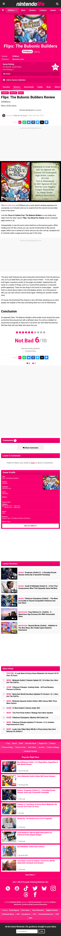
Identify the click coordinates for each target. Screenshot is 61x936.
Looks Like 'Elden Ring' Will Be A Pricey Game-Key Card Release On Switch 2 (30, 730)
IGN (18, 914)
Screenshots (29, 87)
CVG (57, 914)
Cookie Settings (53, 747)
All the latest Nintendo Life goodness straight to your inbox (30, 926)
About (14, 743)
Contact (53, 743)
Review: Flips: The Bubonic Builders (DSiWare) (16, 518)
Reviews (17, 87)
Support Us (43, 743)
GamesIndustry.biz (46, 914)
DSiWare (15, 56)
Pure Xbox (25, 910)
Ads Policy (32, 747)
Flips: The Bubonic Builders (30, 48)
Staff (21, 743)
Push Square (14, 910)
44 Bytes (53, 902)
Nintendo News (8, 914)
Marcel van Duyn (20, 116)
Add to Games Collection (14, 80)
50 (14, 605)
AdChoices (17, 904)
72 (14, 578)
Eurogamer (26, 914)
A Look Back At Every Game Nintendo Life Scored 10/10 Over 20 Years (32, 674)
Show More (30, 875)
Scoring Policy (30, 351)
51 (14, 591)
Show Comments (30, 448)
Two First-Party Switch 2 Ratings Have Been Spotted (29, 713)
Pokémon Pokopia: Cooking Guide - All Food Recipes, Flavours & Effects (30, 688)
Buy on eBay (30, 526)
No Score (6, 74)
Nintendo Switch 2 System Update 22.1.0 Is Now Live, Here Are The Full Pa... (32, 681)
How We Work (30, 743)
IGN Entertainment (35, 902)
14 (14, 619)
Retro (21, 93)
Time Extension (38, 910)
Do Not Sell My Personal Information (34, 904)
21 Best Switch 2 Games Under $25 (23, 708)
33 (14, 632)
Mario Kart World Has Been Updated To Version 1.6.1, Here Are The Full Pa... (32, 695)
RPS (30, 918)
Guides (40, 87)
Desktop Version (30, 751)
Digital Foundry (52, 910)
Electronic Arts (6, 488)
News (49, 87)
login (33, 463)
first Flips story (10, 205)
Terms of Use (20, 747)
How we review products (30, 348)
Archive (42, 747)
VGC (34, 914)
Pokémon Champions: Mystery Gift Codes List (27, 718)
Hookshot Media (15, 902)
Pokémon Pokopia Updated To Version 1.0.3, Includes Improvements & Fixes (30, 723)
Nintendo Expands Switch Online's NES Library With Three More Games (31, 702)
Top (7, 743)
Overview (6, 87)
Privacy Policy (7, 747)
